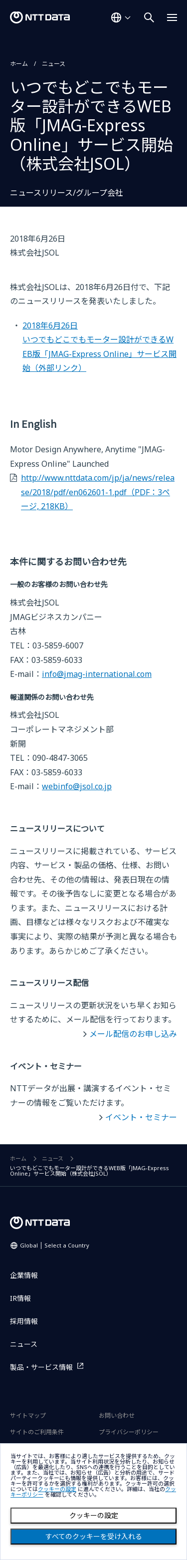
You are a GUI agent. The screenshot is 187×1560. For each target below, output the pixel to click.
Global (54, 1245)
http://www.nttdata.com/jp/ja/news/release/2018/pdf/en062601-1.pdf (98, 492)
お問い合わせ (117, 1415)
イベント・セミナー (141, 1117)
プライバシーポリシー (129, 1432)
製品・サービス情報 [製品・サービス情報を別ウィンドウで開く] (41, 1367)
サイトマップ (28, 1415)
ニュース (53, 63)
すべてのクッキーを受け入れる (93, 1537)
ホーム (19, 63)
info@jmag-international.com (97, 673)
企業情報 (24, 1275)
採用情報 (24, 1321)
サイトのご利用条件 (37, 1432)
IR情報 (20, 1298)
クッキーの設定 (93, 1516)
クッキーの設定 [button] (57, 1489)
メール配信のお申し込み (133, 1033)
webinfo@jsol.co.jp (77, 786)
